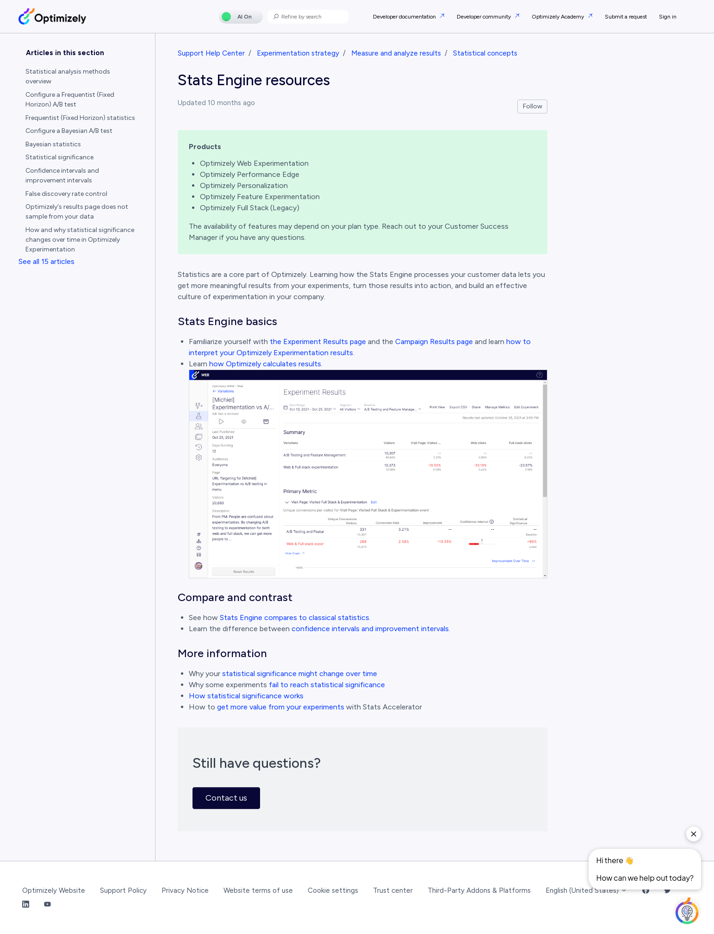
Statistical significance (59, 157)
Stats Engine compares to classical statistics (294, 617)
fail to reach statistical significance (327, 684)
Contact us (226, 798)
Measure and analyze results (396, 53)
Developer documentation (405, 16)
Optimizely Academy (558, 16)
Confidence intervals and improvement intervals (62, 175)
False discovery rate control (66, 194)
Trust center (393, 890)
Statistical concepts (485, 53)
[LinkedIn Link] (26, 905)
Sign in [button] (668, 16)
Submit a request (626, 16)
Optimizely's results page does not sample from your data (76, 211)
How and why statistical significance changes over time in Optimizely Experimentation (79, 239)
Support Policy (123, 890)
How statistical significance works (246, 695)
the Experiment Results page (318, 341)
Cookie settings (333, 890)
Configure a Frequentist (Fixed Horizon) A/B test (69, 99)
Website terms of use (258, 890)
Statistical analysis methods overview (67, 76)
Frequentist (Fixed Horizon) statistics (80, 118)
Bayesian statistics (53, 144)
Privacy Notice (185, 890)
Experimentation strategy (298, 53)
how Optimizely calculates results (265, 363)
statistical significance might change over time (299, 673)
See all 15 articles (47, 261)
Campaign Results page (434, 341)
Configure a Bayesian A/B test (68, 131)
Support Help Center (211, 53)
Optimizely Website (53, 890)
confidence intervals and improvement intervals (370, 628)
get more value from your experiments (280, 706)
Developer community (484, 16)
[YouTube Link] (47, 905)
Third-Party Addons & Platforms (479, 890)
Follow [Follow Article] (532, 106)
